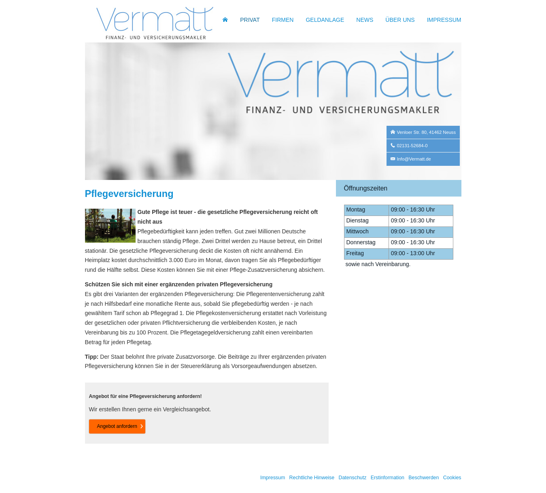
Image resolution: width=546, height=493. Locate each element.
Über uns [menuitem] (399, 20)
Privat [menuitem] (250, 20)
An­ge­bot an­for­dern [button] (117, 426)
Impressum (272, 477)
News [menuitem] (364, 20)
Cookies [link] (452, 477)
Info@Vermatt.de (414, 159)
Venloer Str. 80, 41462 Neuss (426, 132)
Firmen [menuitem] (283, 20)
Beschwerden (423, 477)
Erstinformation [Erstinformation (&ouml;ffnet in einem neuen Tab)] (387, 477)
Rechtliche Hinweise (312, 477)
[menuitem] (225, 20)
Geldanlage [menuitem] (325, 20)
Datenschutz (352, 477)
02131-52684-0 (412, 145)
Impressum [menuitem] (444, 20)
